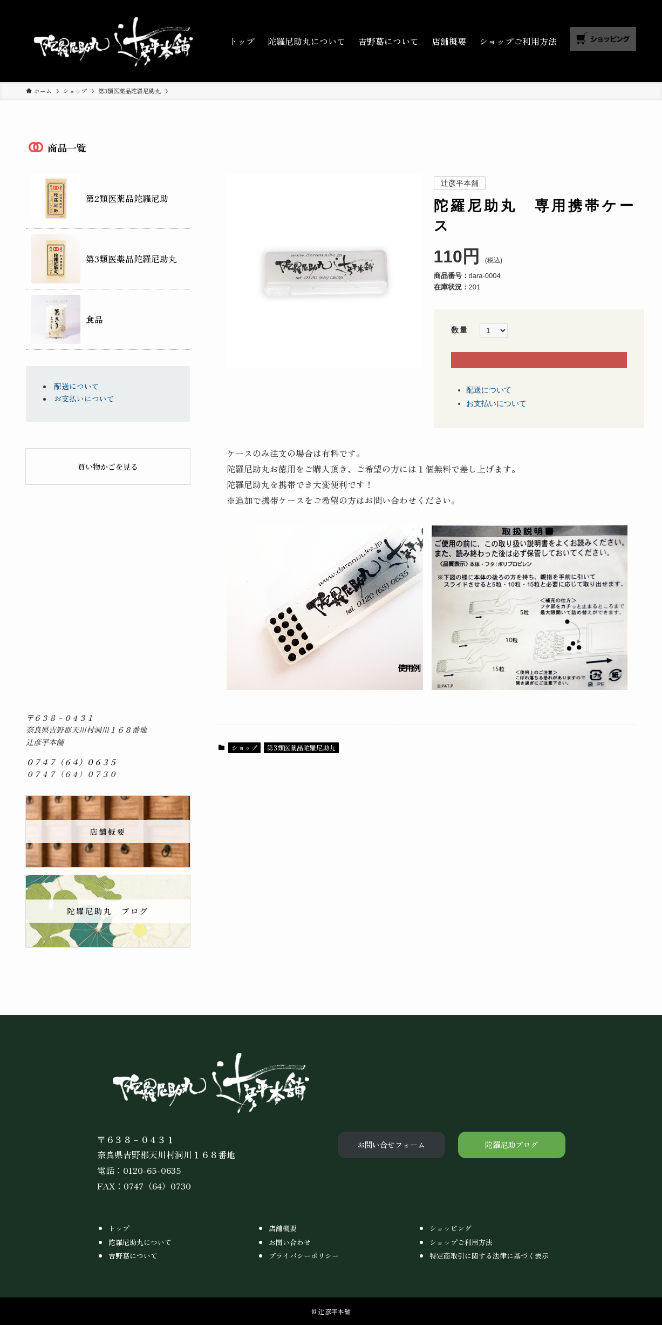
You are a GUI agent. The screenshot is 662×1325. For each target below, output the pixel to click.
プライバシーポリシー (304, 1255)
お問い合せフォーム (391, 1144)
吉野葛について (133, 1255)
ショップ (244, 760)
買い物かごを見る (108, 466)
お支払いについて (496, 416)
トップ (118, 1228)
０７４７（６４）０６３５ (71, 761)
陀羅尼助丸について (140, 1242)
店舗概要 (283, 1228)
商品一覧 (66, 148)
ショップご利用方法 (461, 1242)
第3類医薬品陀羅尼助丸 (301, 760)
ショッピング (450, 1228)
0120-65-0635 (152, 1170)
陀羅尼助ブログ (511, 1144)
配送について (488, 403)
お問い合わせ (290, 1242)
